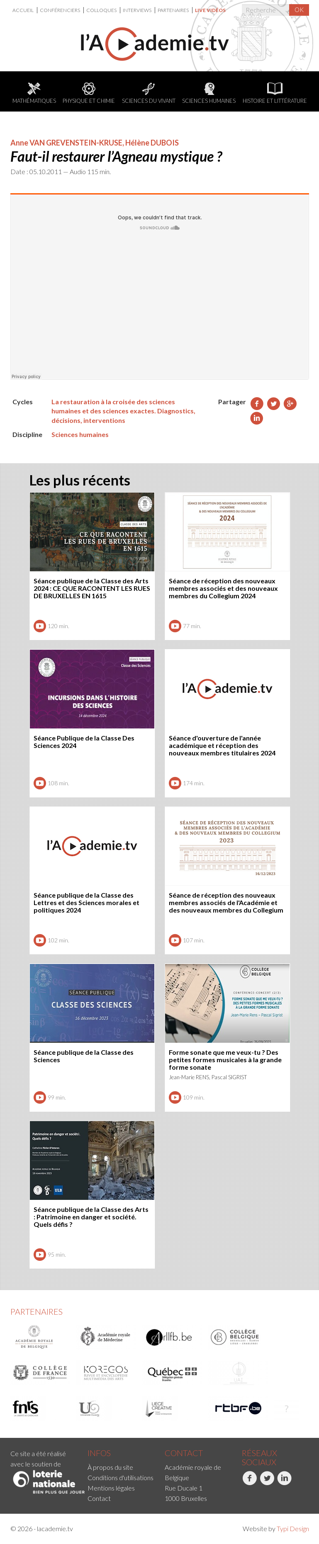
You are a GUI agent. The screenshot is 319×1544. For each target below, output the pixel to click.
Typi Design (293, 1528)
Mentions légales (111, 1488)
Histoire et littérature (275, 93)
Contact (99, 1498)
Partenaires (174, 10)
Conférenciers (60, 10)
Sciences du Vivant (148, 93)
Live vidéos (210, 10)
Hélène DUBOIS (152, 142)
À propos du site (110, 1467)
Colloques (101, 10)
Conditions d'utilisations (120, 1477)
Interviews (137, 10)
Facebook (249, 1482)
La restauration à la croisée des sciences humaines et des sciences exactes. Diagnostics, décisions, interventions (123, 411)
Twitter (267, 1482)
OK (299, 9)
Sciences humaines (209, 93)
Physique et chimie (89, 93)
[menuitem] (24, 10)
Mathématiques (34, 93)
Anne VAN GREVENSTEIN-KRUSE (66, 142)
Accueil (23, 10)
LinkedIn (284, 1482)
